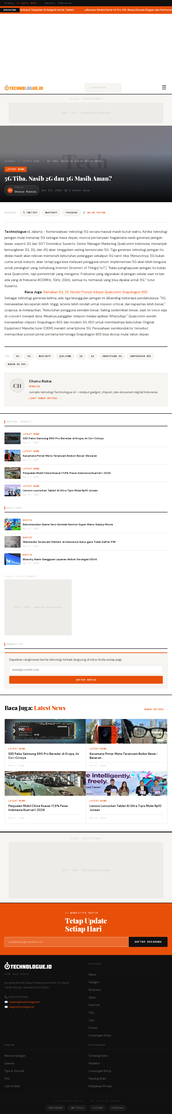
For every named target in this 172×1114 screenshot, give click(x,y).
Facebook (71, 212)
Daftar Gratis (86, 679)
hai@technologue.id (21, 1007)
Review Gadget (15, 1056)
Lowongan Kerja (100, 1035)
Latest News (31, 161)
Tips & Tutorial (14, 1071)
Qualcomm (65, 356)
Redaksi (94, 1063)
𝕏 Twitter (30, 212)
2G (81, 356)
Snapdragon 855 (140, 356)
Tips (91, 1020)
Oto (91, 1012)
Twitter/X (77, 1107)
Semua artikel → (156, 709)
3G (17, 356)
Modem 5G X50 (17, 364)
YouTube (97, 1107)
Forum (93, 1028)
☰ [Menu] (164, 87)
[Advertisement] (86, 47)
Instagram (55, 1107)
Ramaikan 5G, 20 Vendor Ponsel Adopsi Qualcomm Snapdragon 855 (95, 292)
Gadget (94, 982)
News (92, 974)
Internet (94, 1005)
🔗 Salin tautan (94, 212)
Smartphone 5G (112, 356)
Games (9, 1063)
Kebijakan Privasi (100, 1086)
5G (92, 356)
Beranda (9, 161)
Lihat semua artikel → (45, 398)
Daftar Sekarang (148, 942)
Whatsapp (45, 356)
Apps (92, 997)
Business (95, 990)
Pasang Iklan (97, 1078)
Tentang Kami (98, 1056)
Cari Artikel (12, 1086)
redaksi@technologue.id (24, 1002)
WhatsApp (51, 212)
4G (28, 356)
